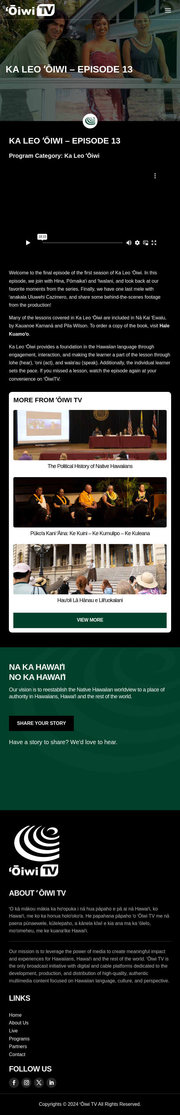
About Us (18, 1022)
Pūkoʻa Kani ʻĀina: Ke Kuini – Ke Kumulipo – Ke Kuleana (90, 533)
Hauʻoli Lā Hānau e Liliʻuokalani (89, 600)
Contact (17, 1054)
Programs (19, 1038)
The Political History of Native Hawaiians (89, 466)
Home (15, 1015)
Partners (18, 1046)
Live (13, 1030)
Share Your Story (41, 723)
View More (90, 619)
